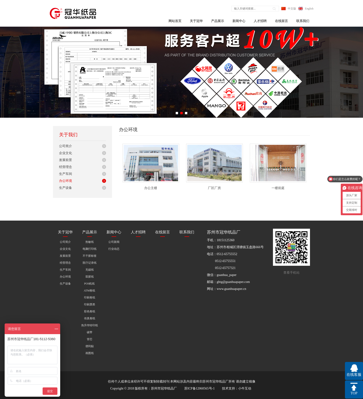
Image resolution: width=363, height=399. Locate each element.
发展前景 (65, 160)
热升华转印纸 (89, 325)
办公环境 (65, 181)
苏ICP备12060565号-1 (199, 388)
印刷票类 (89, 304)
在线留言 (281, 21)
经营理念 (65, 167)
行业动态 (113, 248)
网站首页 (175, 21)
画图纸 (89, 353)
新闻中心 (238, 21)
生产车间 (65, 174)
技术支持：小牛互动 (236, 388)
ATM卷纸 (89, 290)
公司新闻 (113, 242)
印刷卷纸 (89, 297)
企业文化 (65, 153)
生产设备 (65, 188)
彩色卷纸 (89, 311)
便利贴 (89, 346)
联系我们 (302, 21)
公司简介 (65, 146)
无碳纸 (89, 269)
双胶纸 (89, 276)
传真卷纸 (89, 318)
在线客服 (354, 375)
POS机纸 (89, 283)
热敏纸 (89, 242)
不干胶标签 (90, 255)
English (309, 8)
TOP (353, 393)
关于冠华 (196, 21)
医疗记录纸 (90, 262)
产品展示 (217, 21)
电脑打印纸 (90, 248)
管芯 (89, 339)
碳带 (89, 332)
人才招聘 (260, 21)
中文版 (292, 8)
